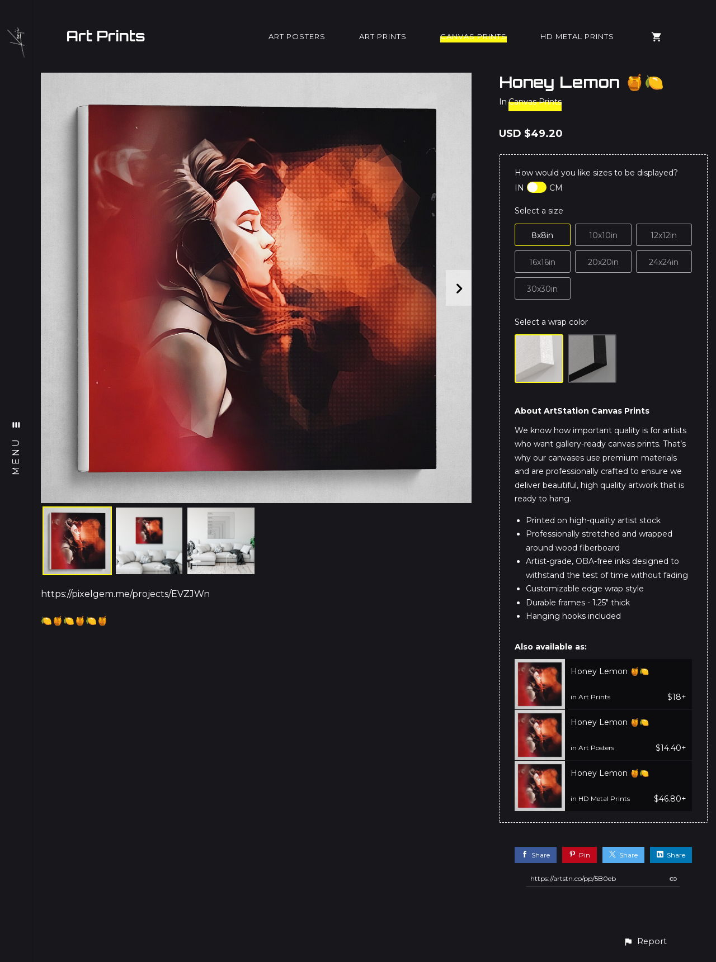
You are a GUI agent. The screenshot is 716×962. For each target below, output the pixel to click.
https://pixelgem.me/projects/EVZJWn (125, 594)
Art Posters (297, 36)
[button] (645, 941)
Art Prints (105, 36)
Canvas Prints (473, 36)
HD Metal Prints (577, 36)
